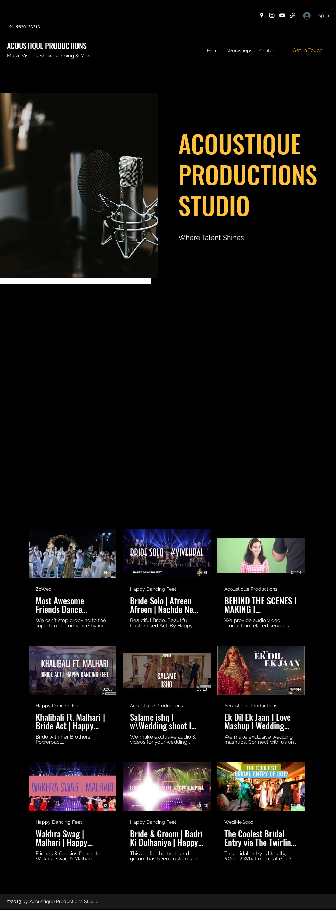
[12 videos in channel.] (168, 695)
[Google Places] (261, 15)
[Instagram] (271, 15)
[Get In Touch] (307, 50)
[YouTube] (282, 15)
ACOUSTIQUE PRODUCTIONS (47, 45)
